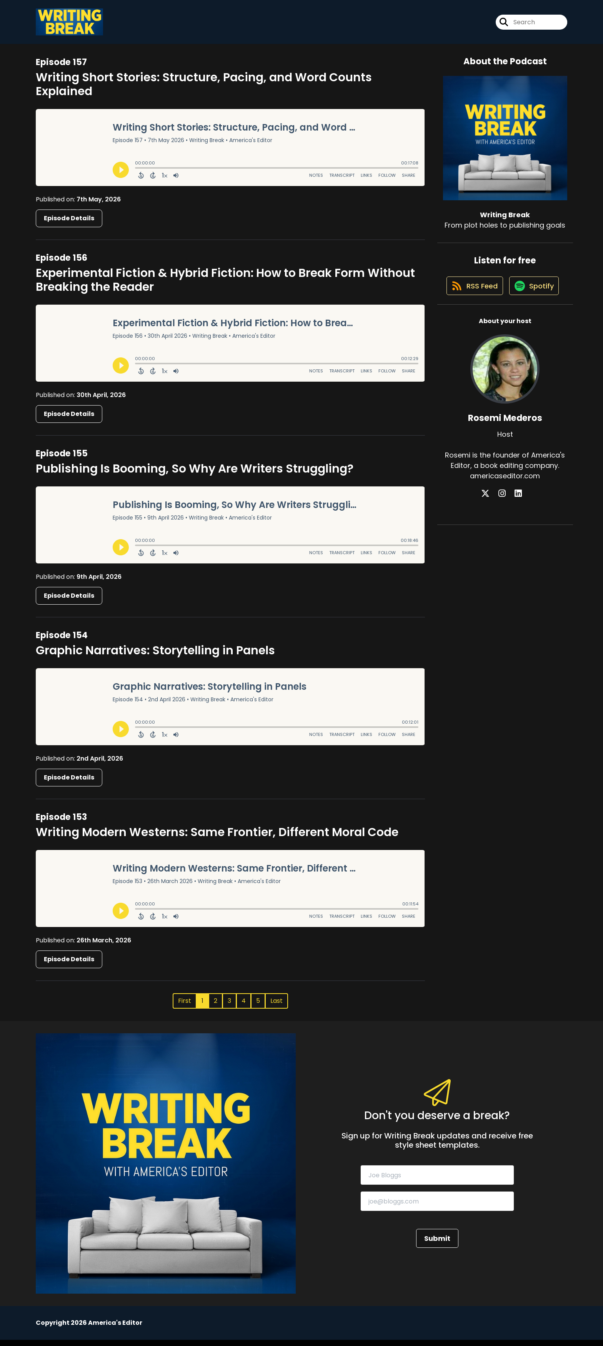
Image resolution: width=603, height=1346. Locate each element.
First (184, 1006)
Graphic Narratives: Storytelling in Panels (155, 657)
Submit (437, 1244)
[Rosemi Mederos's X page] (496, 534)
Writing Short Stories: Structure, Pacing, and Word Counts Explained (204, 90)
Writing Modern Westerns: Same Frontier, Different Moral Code (217, 838)
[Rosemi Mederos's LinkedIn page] (514, 534)
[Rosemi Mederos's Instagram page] (505, 534)
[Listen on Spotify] (501, 326)
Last (276, 1006)
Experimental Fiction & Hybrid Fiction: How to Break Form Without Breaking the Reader (225, 286)
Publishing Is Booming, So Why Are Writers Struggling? (194, 475)
